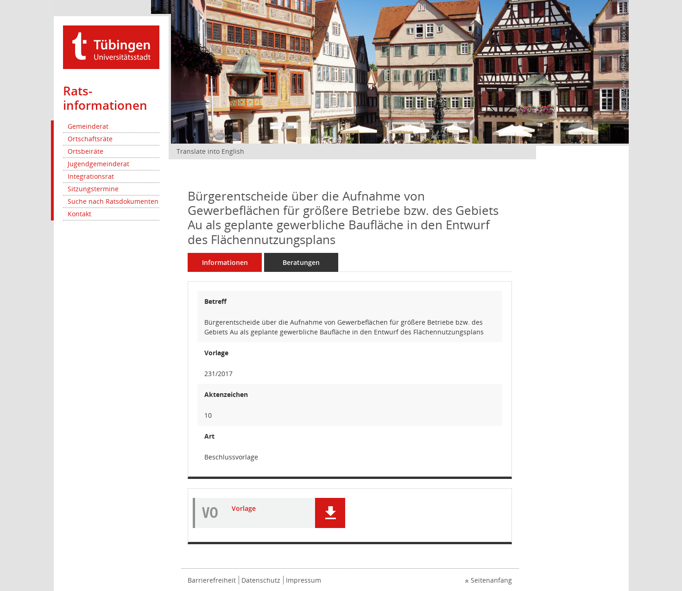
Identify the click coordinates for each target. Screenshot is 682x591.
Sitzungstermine (93, 188)
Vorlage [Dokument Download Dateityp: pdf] (244, 509)
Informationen (225, 262)
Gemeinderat (88, 126)
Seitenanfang (491, 580)
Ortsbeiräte (85, 151)
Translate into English (210, 151)
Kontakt (79, 213)
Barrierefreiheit (212, 580)
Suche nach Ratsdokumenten (113, 201)
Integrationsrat (91, 176)
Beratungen (301, 262)
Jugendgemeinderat (98, 163)
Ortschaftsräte (90, 138)
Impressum (303, 580)
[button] (330, 513)
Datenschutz (260, 580)
